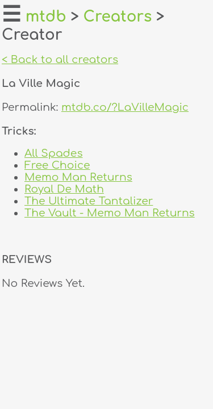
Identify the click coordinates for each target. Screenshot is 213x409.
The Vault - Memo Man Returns (109, 213)
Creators (117, 17)
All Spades (53, 153)
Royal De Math (64, 189)
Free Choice (57, 165)
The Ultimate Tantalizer (88, 201)
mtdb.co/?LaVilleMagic (125, 107)
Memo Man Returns (78, 177)
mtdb (46, 17)
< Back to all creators (60, 59)
